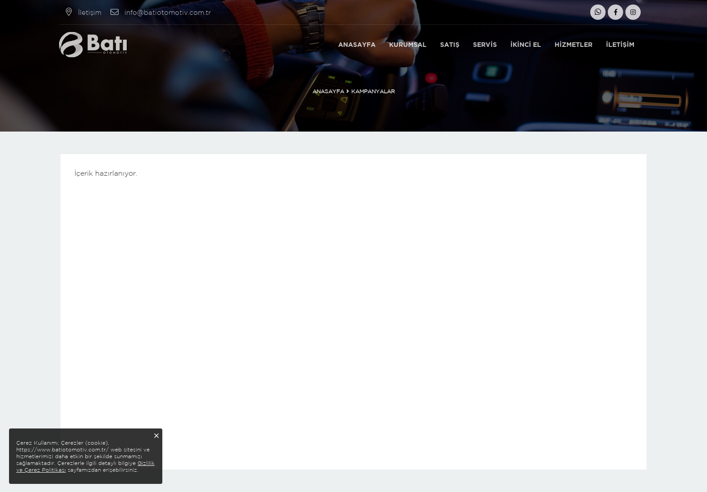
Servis (485, 44)
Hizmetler (573, 44)
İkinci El (525, 44)
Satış (449, 44)
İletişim (620, 44)
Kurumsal (408, 44)
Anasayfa (357, 44)
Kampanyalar (373, 91)
